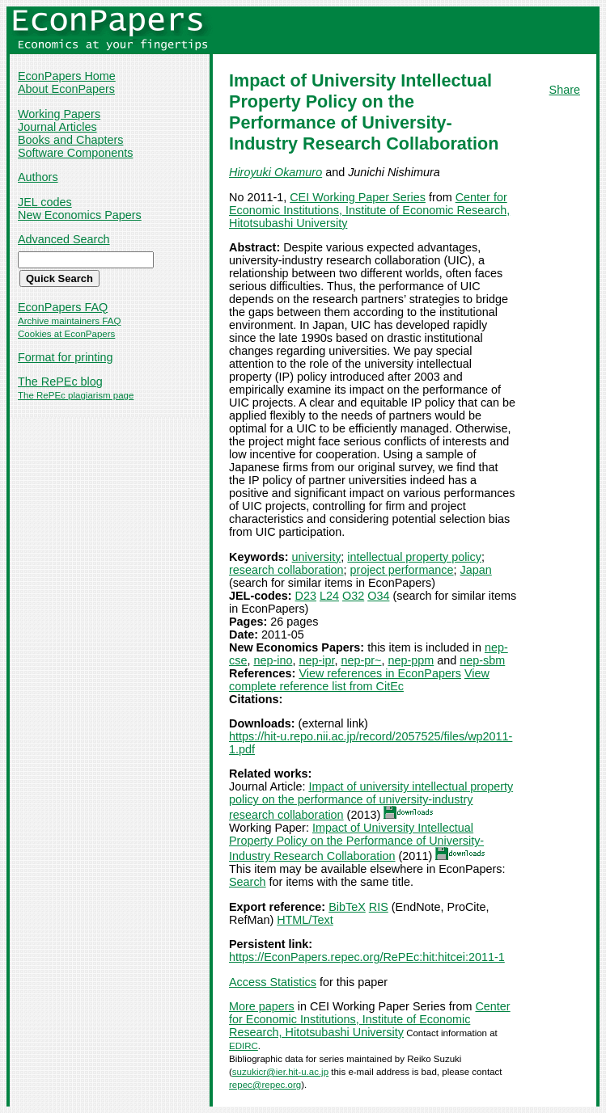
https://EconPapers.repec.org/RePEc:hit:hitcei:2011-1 (367, 957)
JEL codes (45, 202)
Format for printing (65, 357)
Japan (476, 569)
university (316, 556)
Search (247, 881)
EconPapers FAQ (63, 307)
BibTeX (347, 906)
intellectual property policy (414, 556)
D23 (305, 595)
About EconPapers (66, 88)
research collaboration (286, 569)
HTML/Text (305, 919)
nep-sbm (482, 660)
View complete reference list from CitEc (359, 680)
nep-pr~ (361, 660)
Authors (38, 177)
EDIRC (243, 1046)
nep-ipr (316, 660)
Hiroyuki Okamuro (275, 172)
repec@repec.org (265, 1085)
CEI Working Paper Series (358, 197)
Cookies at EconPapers (66, 334)
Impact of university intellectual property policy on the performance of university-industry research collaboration (371, 800)
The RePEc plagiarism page (75, 395)
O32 (353, 595)
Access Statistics (272, 982)
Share (564, 89)
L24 (329, 595)
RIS (378, 906)
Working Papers (59, 114)
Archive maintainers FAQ (69, 321)
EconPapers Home (67, 76)
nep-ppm (411, 660)
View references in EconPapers (380, 673)
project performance (402, 569)
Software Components (75, 152)
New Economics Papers (80, 215)
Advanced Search (64, 239)
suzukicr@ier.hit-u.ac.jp (280, 1072)
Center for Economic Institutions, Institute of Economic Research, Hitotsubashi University (369, 210)
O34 (378, 595)
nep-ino (272, 660)
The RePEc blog (60, 381)
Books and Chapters (70, 139)
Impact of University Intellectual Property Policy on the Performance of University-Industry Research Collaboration (356, 841)
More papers (262, 1006)
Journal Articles (57, 126)
